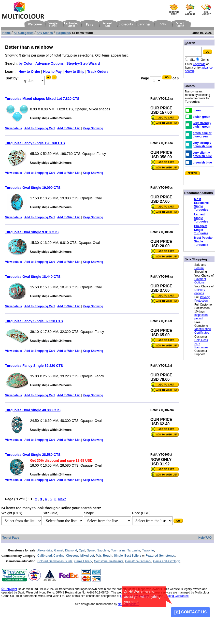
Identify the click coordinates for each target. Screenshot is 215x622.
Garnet (58, 550)
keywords (199, 64)
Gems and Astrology (166, 561)
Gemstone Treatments (108, 561)
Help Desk (201, 340)
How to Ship (75, 72)
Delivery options (199, 291)
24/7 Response (201, 345)
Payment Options (200, 280)
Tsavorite (148, 550)
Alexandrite (44, 550)
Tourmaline (118, 550)
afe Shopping (196, 259)
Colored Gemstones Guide (54, 561)
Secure (199, 268)
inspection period (201, 316)
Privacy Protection (202, 299)
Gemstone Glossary (138, 561)
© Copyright (9, 589)
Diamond (71, 550)
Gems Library (83, 561)
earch (190, 43)
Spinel (91, 550)
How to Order (29, 72)
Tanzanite (134, 550)
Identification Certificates (202, 330)
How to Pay (52, 72)
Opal (82, 550)
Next (62, 499)
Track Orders (97, 72)
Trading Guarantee (176, 596)
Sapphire (103, 550)
